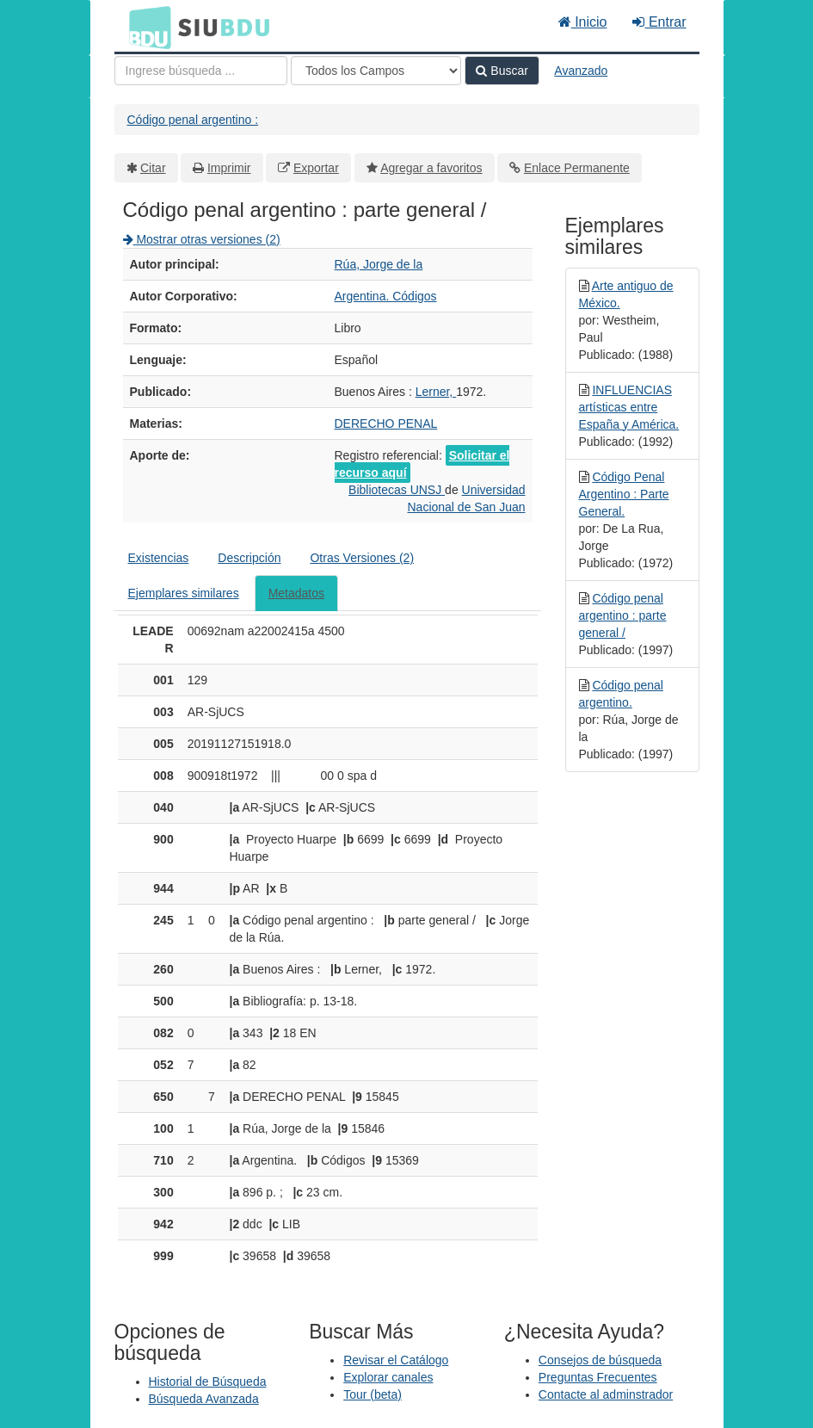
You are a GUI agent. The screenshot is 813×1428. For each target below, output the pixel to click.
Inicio (582, 22)
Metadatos (296, 593)
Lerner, (436, 392)
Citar (153, 168)
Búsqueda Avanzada (204, 1399)
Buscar (501, 70)
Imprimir (229, 168)
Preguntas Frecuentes (598, 1377)
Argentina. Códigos (386, 296)
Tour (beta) (372, 1394)
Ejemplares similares (183, 593)
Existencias (158, 558)
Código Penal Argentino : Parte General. (624, 494)
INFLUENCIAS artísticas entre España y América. (629, 407)
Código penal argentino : (193, 120)
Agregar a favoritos (431, 168)
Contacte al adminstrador (606, 1394)
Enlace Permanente (577, 168)
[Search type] (376, 70)
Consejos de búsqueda (600, 1360)
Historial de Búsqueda (208, 1381)
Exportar (316, 168)
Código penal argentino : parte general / (623, 615)
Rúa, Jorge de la (379, 264)
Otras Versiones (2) (362, 558)
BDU (145, 26)
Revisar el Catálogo (395, 1360)
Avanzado (580, 70)
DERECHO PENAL (386, 423)
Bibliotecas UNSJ (396, 490)
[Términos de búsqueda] (200, 70)
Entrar (659, 22)
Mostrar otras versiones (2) (201, 239)
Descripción (249, 558)
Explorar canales (388, 1377)
